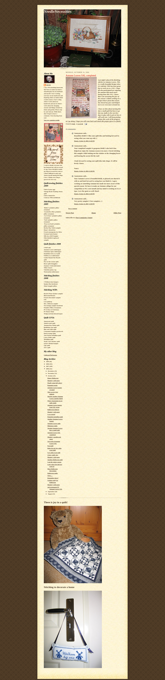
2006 (47, 369)
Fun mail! (50, 446)
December (51, 371)
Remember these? (52, 478)
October (50, 376)
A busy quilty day (52, 455)
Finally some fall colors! (54, 383)
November (51, 373)
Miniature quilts (52, 426)
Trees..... (50, 475)
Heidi (48, 85)
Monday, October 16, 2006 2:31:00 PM (84, 141)
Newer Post (70, 213)
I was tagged (51, 414)
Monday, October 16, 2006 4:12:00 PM (84, 171)
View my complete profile (51, 120)
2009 (47, 361)
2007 (47, 366)
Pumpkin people (52, 385)
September (51, 491)
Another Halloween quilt (55, 460)
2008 (47, 364)
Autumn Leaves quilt (53, 423)
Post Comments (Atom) (84, 218)
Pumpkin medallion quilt (55, 417)
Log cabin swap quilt (53, 452)
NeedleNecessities (57, 11)
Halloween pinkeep (53, 409)
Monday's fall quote (53, 380)
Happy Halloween (52, 378)
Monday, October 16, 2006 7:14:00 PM (84, 204)
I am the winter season (54, 462)
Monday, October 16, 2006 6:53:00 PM (84, 194)
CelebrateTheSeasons (50, 355)
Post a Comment (72, 208)
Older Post (117, 213)
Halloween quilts (52, 473)
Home (94, 213)
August (50, 494)
